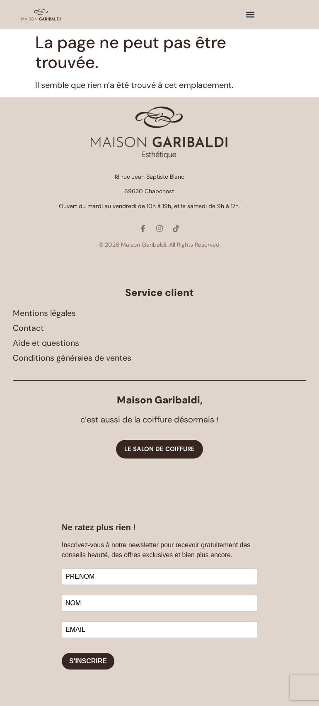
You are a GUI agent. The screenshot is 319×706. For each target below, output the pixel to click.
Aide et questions (46, 343)
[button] (250, 15)
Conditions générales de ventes (73, 358)
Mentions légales (44, 313)
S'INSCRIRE (88, 661)
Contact (28, 328)
